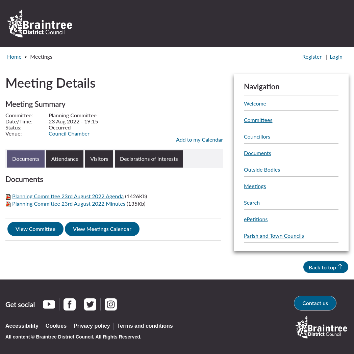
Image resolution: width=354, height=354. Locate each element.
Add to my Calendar (199, 139)
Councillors (257, 137)
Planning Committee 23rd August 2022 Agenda (68, 196)
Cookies (56, 326)
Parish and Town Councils (274, 236)
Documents (257, 153)
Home (14, 56)
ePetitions (256, 219)
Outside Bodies (262, 170)
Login (336, 56)
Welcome (255, 104)
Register (312, 56)
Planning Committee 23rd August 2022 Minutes (68, 203)
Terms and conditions (145, 326)
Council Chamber (69, 133)
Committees (258, 120)
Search (252, 203)
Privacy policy (92, 326)
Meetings (255, 186)
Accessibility (22, 326)
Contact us (315, 303)
